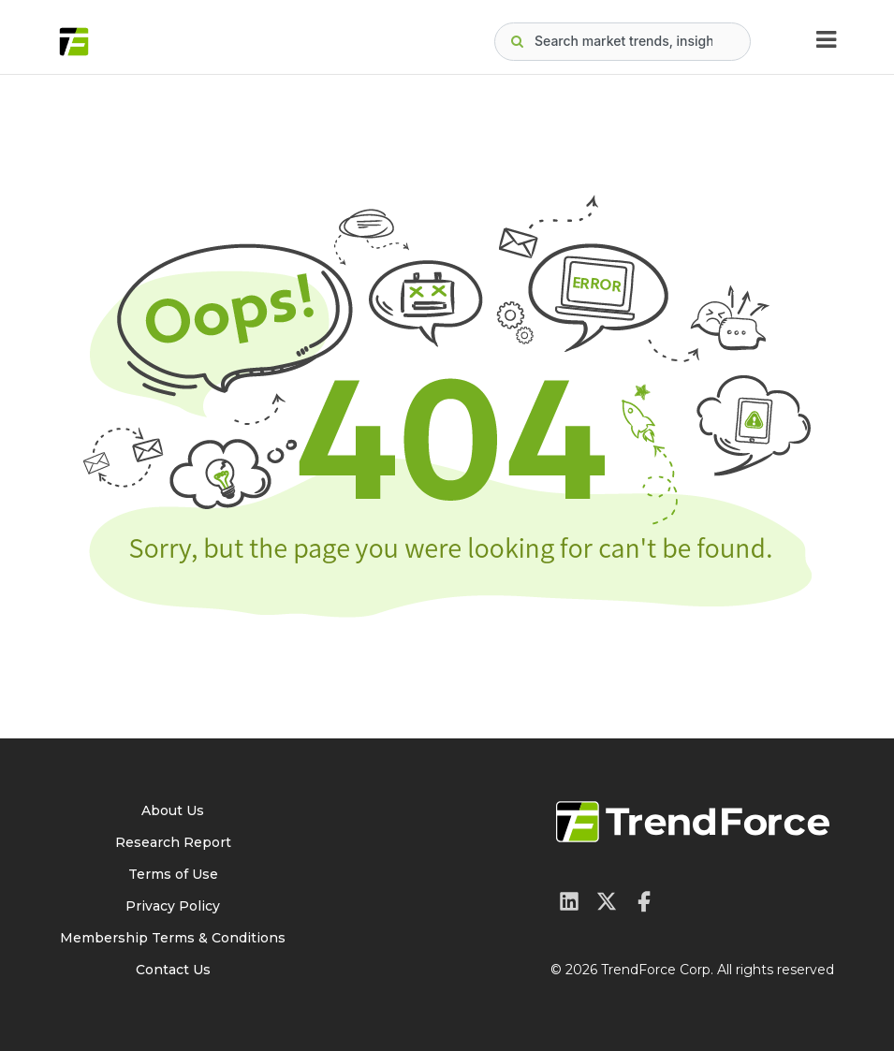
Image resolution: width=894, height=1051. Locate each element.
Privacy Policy (172, 906)
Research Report (173, 842)
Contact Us (173, 969)
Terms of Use (173, 874)
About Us (172, 810)
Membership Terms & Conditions (173, 937)
